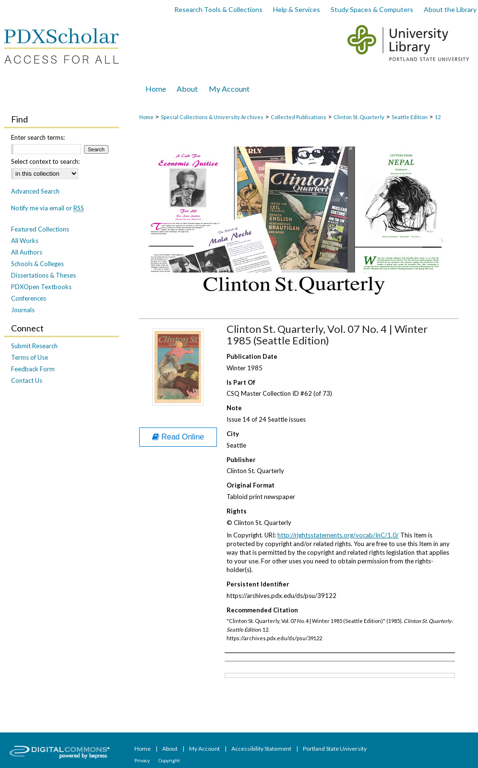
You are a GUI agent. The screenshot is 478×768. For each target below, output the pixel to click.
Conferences (28, 298)
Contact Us (26, 380)
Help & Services (296, 9)
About (170, 748)
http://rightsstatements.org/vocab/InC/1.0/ (338, 535)
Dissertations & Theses (43, 275)
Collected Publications (298, 117)
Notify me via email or (47, 208)
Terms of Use (29, 357)
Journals (23, 310)
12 (438, 117)
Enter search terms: (38, 137)
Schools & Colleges (37, 264)
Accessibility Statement (261, 748)
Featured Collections (40, 229)
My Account (205, 748)
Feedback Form (33, 369)
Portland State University (335, 748)
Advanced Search (35, 191)
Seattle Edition (410, 117)
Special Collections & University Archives (212, 117)
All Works (24, 240)
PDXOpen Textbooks (41, 287)
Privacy (142, 760)
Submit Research (34, 346)
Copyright (169, 760)
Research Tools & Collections (218, 9)
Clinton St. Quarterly (359, 117)
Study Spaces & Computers (372, 9)
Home (146, 117)
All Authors (26, 252)
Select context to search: (45, 161)
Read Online (178, 437)
